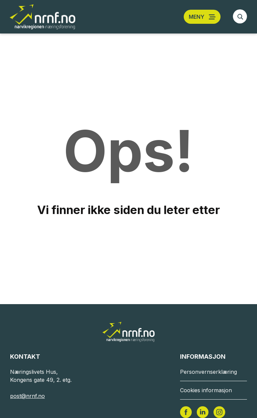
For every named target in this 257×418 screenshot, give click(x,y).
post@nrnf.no (27, 396)
